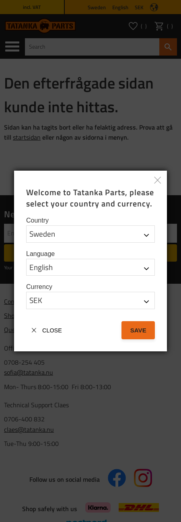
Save (138, 330)
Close (52, 330)
